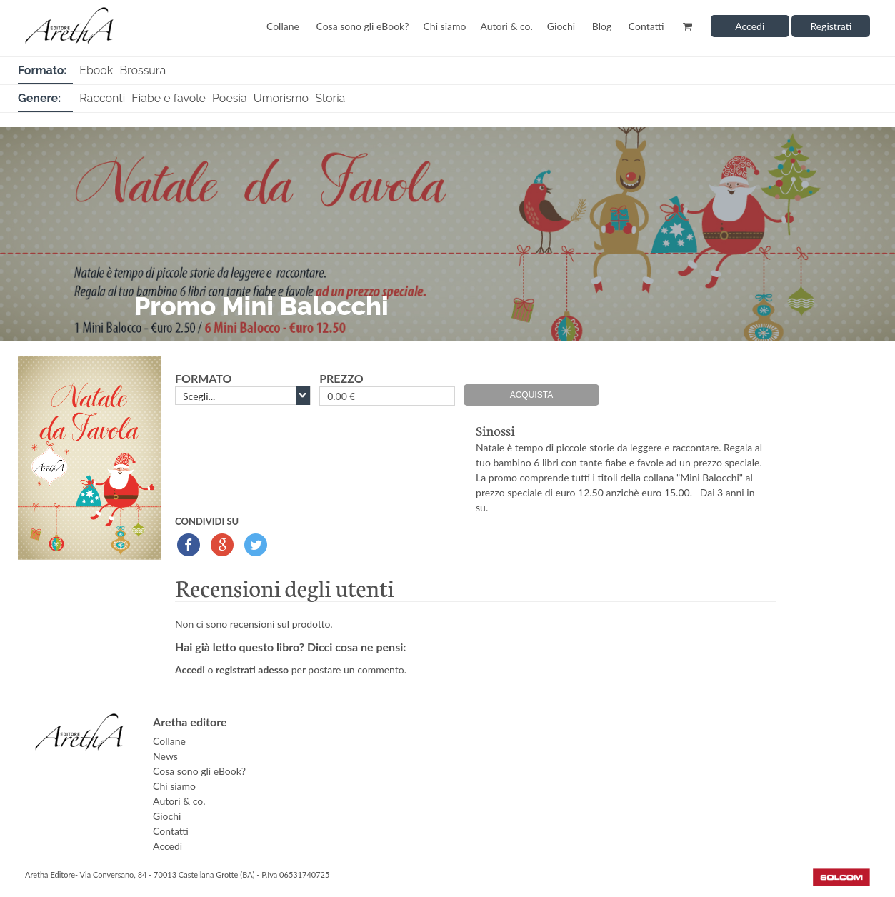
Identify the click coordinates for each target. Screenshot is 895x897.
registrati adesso (252, 669)
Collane (282, 26)
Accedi (749, 26)
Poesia (229, 98)
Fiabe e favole (168, 98)
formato (203, 378)
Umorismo (281, 98)
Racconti (102, 98)
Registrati (830, 26)
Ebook (96, 70)
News (165, 756)
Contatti (646, 26)
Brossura (142, 70)
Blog (601, 26)
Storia (330, 98)
